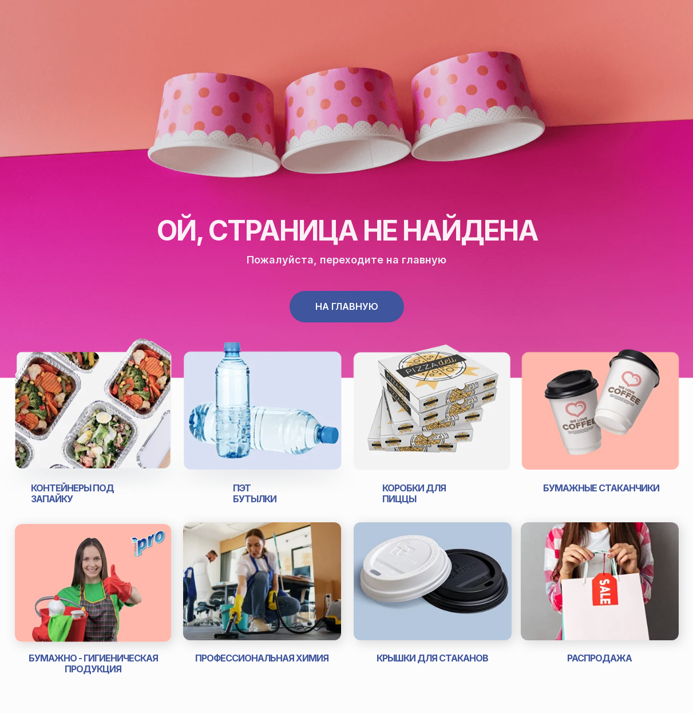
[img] (263, 412)
